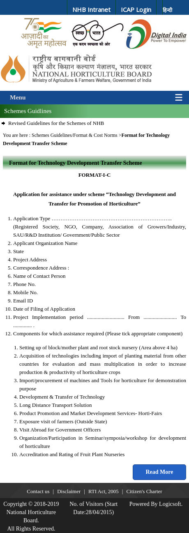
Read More (159, 472)
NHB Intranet (91, 9)
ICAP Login (136, 9)
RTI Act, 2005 (103, 491)
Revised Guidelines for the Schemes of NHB (56, 123)
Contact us (38, 491)
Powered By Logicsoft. (155, 504)
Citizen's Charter (144, 491)
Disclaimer (69, 491)
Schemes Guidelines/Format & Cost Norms (75, 135)
